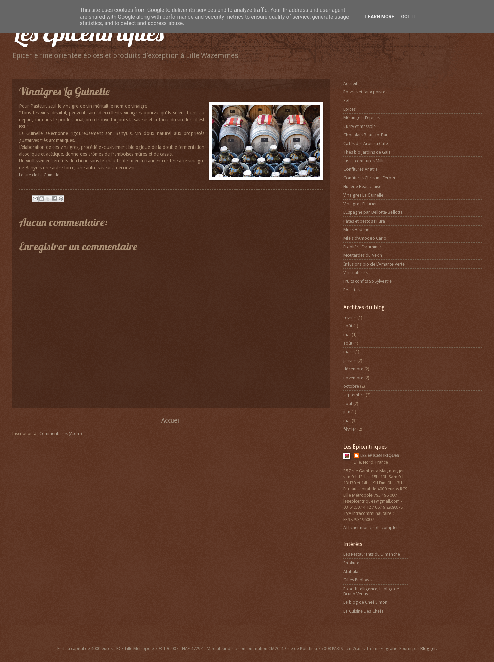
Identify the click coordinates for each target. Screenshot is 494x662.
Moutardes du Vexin (362, 255)
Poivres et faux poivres (365, 91)
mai (347, 334)
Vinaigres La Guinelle (363, 195)
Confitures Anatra (360, 169)
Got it (408, 16)
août (347, 325)
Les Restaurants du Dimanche (371, 554)
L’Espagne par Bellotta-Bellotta (373, 212)
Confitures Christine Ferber (369, 177)
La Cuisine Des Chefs (363, 611)
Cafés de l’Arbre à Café (365, 143)
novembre (353, 377)
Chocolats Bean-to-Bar (365, 134)
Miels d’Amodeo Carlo (364, 238)
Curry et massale (359, 126)
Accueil (171, 420)
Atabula (350, 571)
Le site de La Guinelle (39, 174)
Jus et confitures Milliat (365, 160)
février (349, 317)
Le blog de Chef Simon (365, 602)
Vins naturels (355, 272)
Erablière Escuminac (362, 246)
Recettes (351, 289)
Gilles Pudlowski (359, 580)
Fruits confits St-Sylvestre (367, 281)
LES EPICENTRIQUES (379, 455)
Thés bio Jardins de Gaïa (367, 152)
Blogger (428, 648)
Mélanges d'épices (361, 117)
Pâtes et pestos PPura (364, 221)
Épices (349, 109)
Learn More (379, 16)
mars (348, 351)
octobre (351, 386)
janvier (349, 360)
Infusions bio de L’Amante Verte (374, 264)
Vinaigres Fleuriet (360, 203)
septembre (354, 394)
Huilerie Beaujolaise (362, 186)
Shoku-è (351, 562)
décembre (353, 368)
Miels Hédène (356, 229)
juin (346, 411)
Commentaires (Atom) (60, 433)
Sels (347, 100)
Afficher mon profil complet (370, 527)
